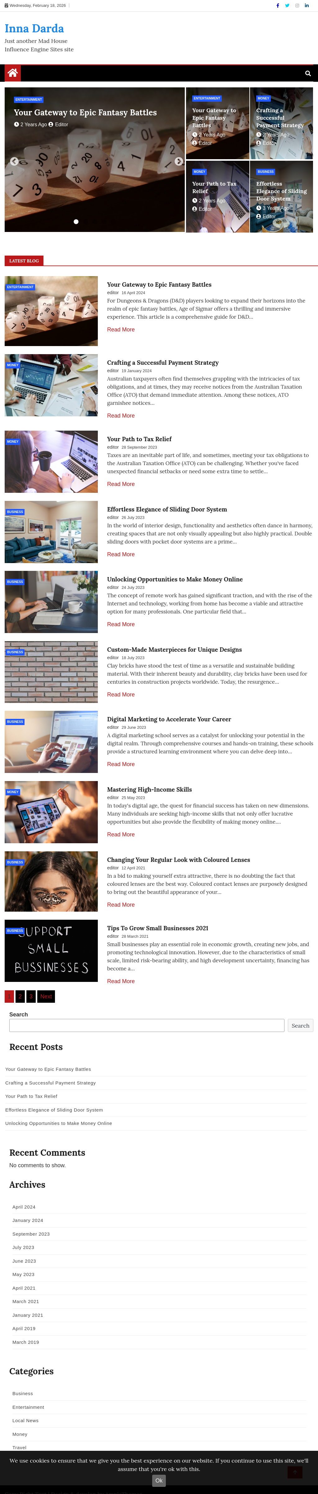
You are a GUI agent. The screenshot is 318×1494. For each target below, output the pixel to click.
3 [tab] (95, 222)
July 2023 (21, 1235)
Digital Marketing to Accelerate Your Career (169, 710)
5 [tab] (113, 222)
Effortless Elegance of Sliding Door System (281, 191)
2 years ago (30, 124)
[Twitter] (288, 5)
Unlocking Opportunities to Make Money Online (175, 573)
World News (24, 1448)
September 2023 (29, 1221)
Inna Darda (34, 28)
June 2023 (22, 1248)
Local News (23, 1408)
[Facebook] (278, 5)
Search (18, 1002)
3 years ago (272, 208)
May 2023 (21, 1262)
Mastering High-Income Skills (149, 779)
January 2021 (25, 1302)
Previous (12, 160)
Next (177, 160)
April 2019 (22, 1316)
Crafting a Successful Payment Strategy (280, 118)
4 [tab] (104, 222)
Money (263, 98)
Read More (121, 329)
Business (266, 171)
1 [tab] (76, 222)
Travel (17, 1435)
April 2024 (22, 1194)
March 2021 (23, 1289)
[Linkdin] (307, 5)
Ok (158, 1481)
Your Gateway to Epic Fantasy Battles (85, 112)
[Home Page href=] (12, 74)
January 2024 (25, 1208)
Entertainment (29, 99)
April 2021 (22, 1275)
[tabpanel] (95, 159)
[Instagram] (297, 5)
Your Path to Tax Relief (139, 437)
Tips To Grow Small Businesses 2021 (157, 915)
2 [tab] (85, 222)
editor (58, 124)
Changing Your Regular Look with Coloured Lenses (178, 847)
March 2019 (23, 1329)
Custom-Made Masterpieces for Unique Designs (174, 642)
